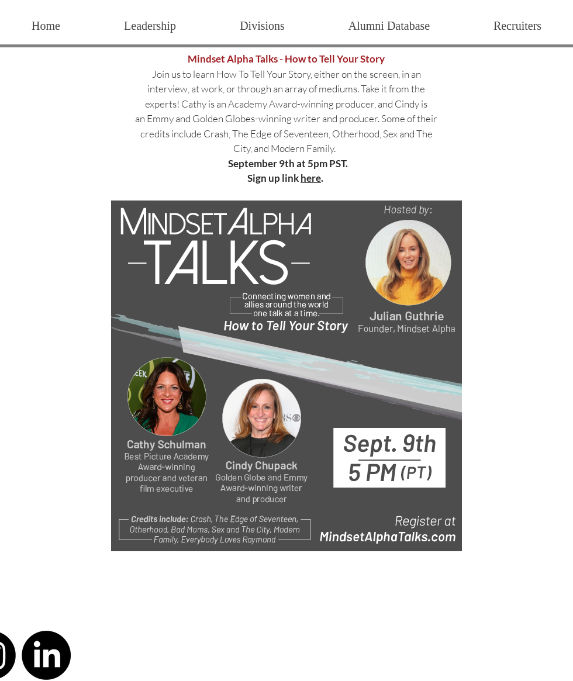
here (311, 178)
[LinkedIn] (46, 655)
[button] (262, 25)
